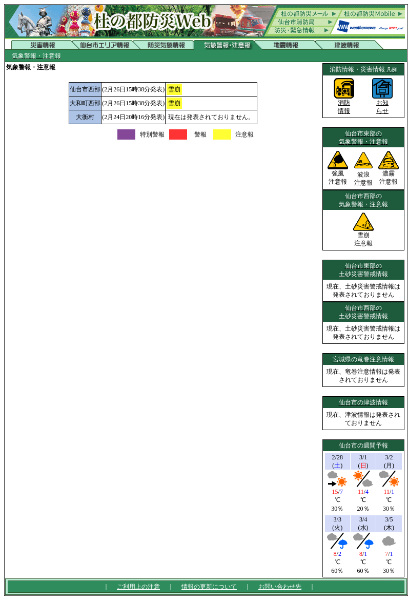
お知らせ (382, 103)
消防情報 (344, 103)
